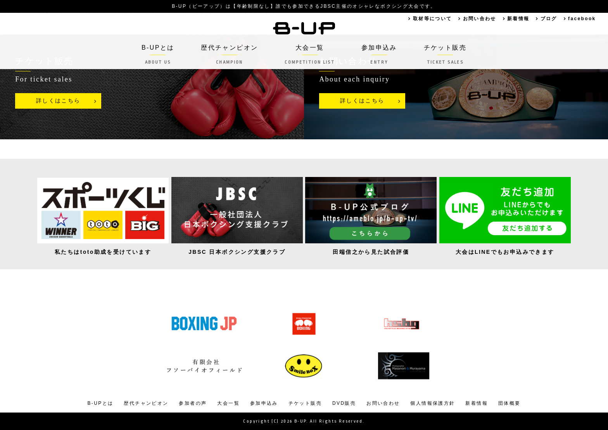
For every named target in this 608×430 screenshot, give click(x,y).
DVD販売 (344, 403)
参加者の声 (193, 403)
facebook (582, 18)
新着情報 (518, 18)
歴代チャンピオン (229, 54)
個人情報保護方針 (432, 403)
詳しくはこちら (58, 101)
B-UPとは (157, 54)
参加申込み (379, 54)
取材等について (432, 18)
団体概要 (509, 403)
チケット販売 (445, 54)
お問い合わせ (479, 18)
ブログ (548, 18)
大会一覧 (310, 54)
